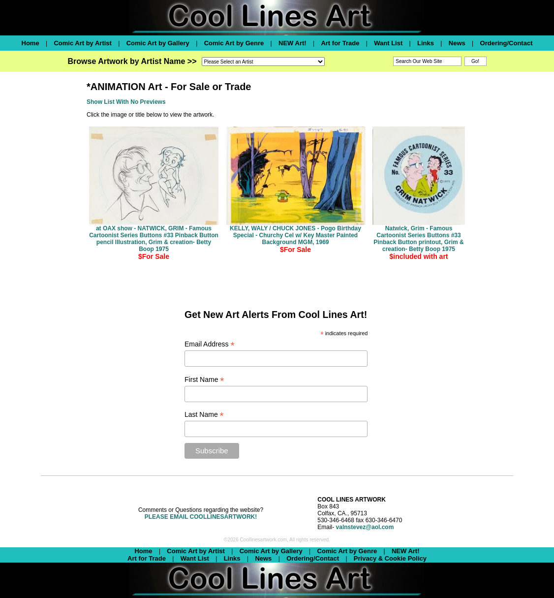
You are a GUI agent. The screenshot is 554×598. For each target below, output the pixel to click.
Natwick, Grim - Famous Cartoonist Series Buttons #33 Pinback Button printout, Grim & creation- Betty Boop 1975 (418, 238)
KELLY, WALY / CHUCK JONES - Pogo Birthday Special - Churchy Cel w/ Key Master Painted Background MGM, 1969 (295, 235)
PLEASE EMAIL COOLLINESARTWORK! (201, 516)
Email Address (210, 344)
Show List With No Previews (126, 101)
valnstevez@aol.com (365, 527)
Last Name (204, 414)
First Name (204, 379)
